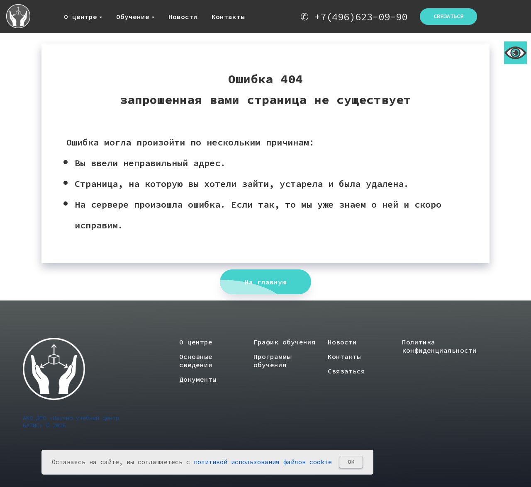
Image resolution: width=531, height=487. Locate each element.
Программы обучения (272, 360)
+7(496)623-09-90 (360, 16)
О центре (80, 16)
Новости (182, 16)
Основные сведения (195, 360)
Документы (198, 379)
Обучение (132, 16)
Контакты (228, 16)
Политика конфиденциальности (439, 346)
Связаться (346, 371)
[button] (448, 16)
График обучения (284, 342)
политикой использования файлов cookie (263, 462)
